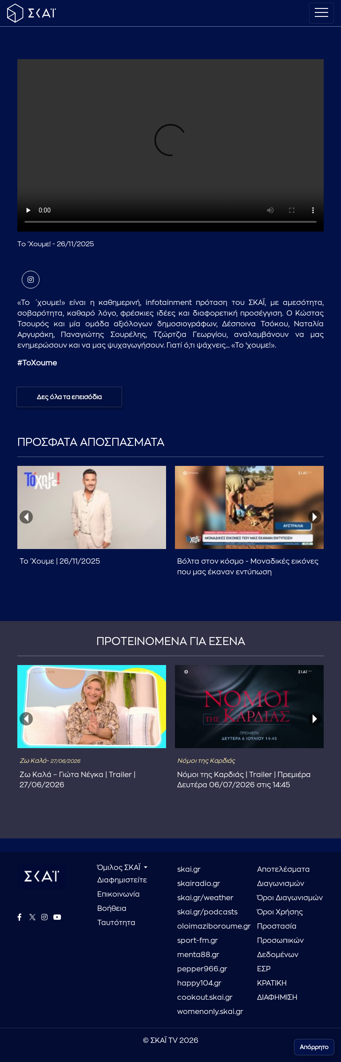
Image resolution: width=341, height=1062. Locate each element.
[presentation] (26, 517)
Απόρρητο (314, 1047)
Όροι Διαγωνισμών (290, 898)
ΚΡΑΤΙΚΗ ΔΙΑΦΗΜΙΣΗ (277, 990)
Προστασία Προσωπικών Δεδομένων (280, 940)
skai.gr (189, 869)
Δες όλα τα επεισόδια (69, 397)
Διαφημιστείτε (122, 880)
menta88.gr (198, 954)
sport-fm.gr (197, 940)
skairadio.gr (198, 883)
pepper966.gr (202, 969)
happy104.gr (199, 983)
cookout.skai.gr (205, 997)
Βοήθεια (112, 908)
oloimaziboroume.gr (210, 926)
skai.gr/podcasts (207, 912)
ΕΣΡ (263, 969)
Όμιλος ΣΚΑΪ (119, 867)
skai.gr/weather (205, 898)
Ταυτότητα (116, 922)
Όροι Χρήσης (280, 912)
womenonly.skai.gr (210, 1011)
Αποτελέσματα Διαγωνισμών (283, 876)
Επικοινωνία (118, 894)
